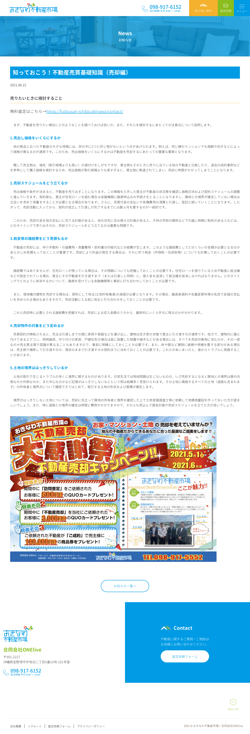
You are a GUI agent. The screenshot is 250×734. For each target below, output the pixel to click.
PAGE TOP (233, 709)
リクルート (35, 726)
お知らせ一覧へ (125, 586)
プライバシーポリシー (91, 726)
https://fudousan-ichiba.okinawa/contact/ (84, 111)
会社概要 (15, 726)
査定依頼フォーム (181, 656)
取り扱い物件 (203, 11)
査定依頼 (225, 11)
